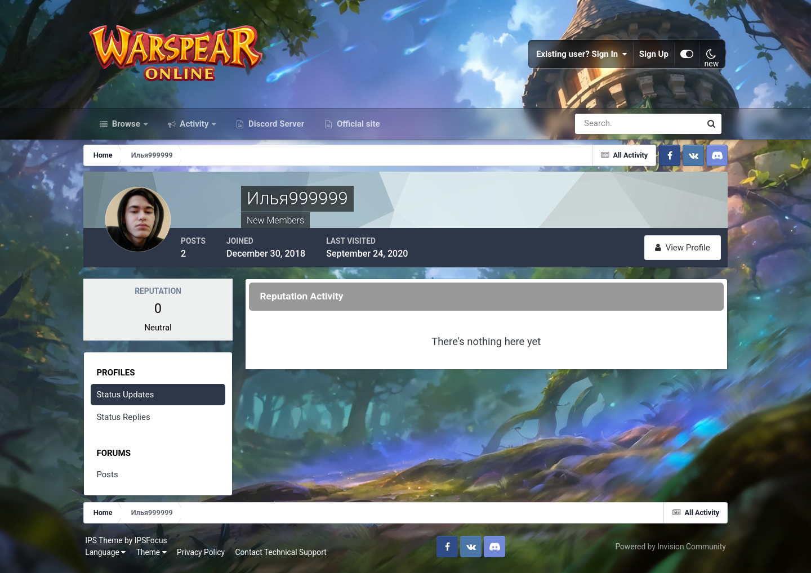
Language (110, 556)
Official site (357, 128)
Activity (194, 128)
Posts (113, 479)
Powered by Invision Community (666, 549)
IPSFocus (155, 543)
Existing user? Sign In (577, 56)
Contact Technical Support (285, 556)
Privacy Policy (205, 556)
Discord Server (275, 128)
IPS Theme (108, 543)
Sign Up (650, 56)
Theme (155, 556)
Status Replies (129, 422)
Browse (126, 128)
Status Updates (131, 398)
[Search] (599, 128)
